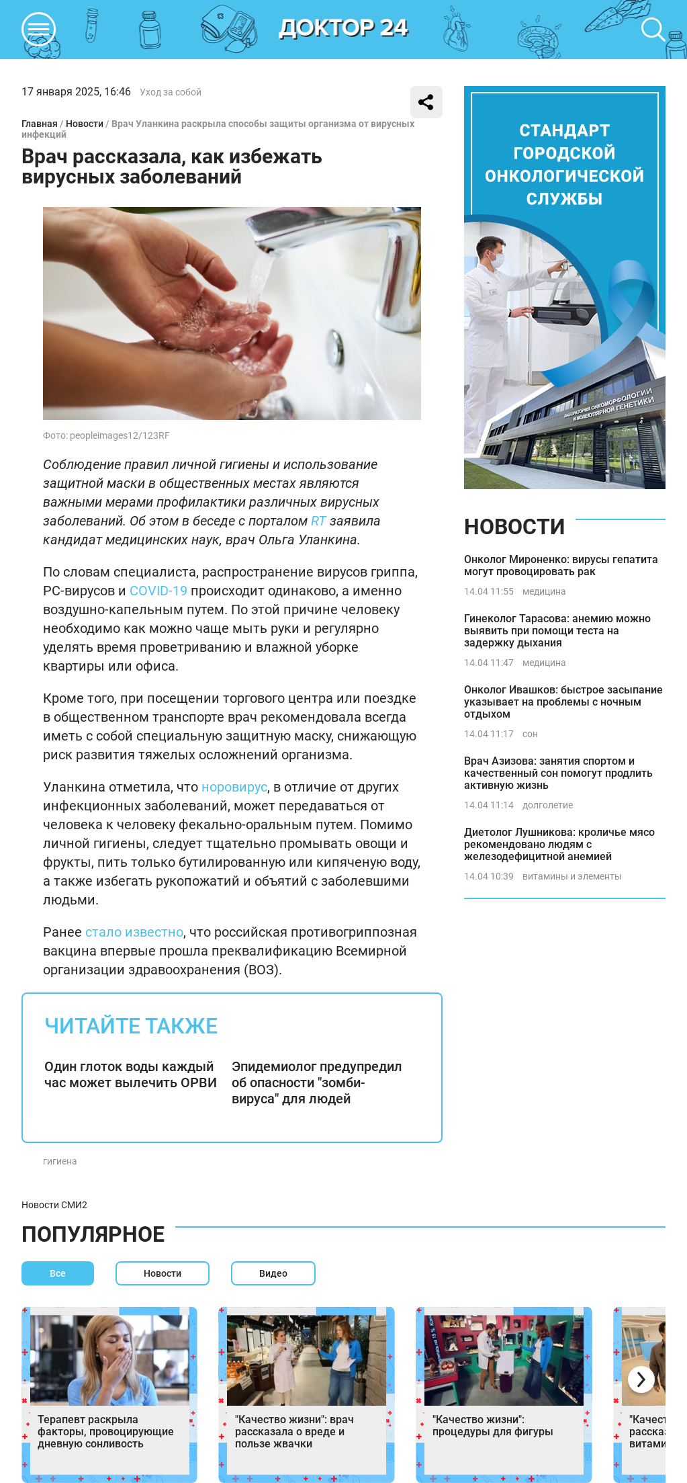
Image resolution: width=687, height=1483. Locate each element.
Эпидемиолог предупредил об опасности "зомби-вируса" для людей (317, 1082)
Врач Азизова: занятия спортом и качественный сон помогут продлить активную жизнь (558, 773)
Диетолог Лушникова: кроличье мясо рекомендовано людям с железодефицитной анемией (559, 844)
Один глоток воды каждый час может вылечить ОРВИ (130, 1074)
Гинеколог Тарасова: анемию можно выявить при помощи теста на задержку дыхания (557, 630)
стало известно (134, 932)
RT (318, 521)
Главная (39, 123)
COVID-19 (158, 591)
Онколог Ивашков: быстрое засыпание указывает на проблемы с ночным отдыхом (563, 701)
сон (530, 733)
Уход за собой (170, 92)
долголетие (547, 805)
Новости (84, 123)
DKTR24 (344, 29)
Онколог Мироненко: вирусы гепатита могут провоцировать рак (561, 565)
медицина (544, 591)
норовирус (234, 787)
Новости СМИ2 (54, 1204)
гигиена (60, 1161)
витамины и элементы (572, 876)
